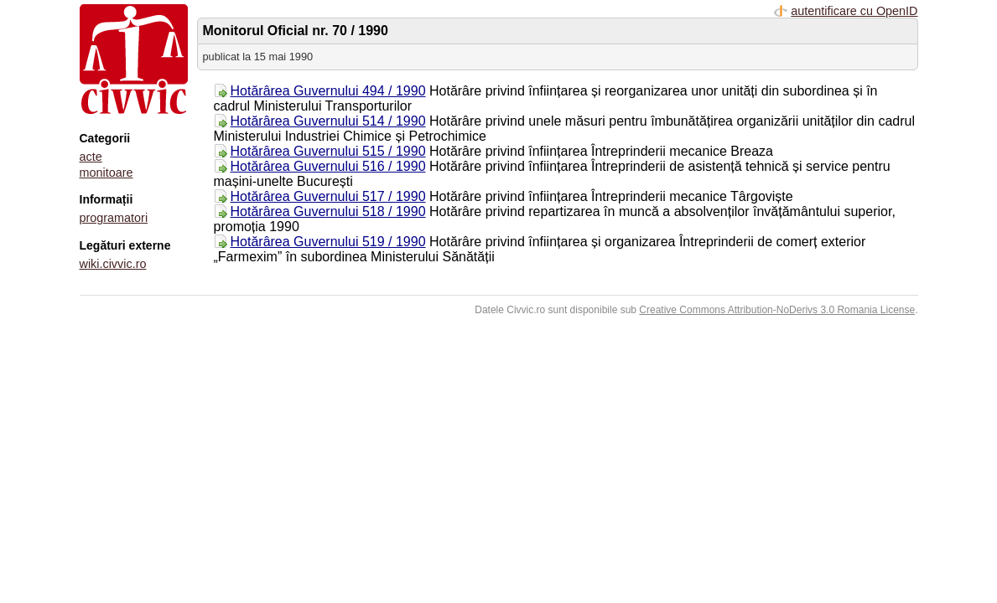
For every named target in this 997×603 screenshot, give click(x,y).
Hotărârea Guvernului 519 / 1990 (328, 241)
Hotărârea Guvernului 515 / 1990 (328, 151)
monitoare (106, 172)
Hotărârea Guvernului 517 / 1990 (328, 196)
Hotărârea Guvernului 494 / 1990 (328, 91)
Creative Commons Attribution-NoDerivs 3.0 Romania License (777, 310)
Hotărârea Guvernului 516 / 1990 (328, 166)
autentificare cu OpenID (854, 11)
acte (91, 156)
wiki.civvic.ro (113, 264)
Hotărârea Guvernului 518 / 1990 (328, 211)
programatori (114, 217)
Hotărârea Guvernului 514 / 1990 (328, 121)
